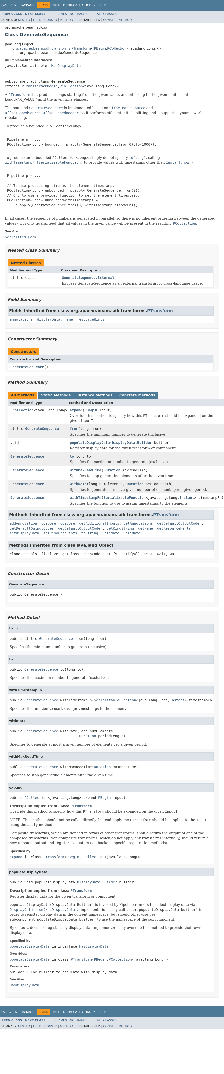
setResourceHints (60, 533)
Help (102, 5)
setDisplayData (24, 533)
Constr (50, 20)
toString (90, 533)
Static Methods (56, 395)
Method (66, 20)
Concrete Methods (138, 395)
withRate (78, 484)
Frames (61, 14)
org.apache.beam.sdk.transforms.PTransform (51, 48)
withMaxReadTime (86, 470)
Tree (56, 5)
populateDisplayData (90, 443)
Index (91, 5)
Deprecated (73, 5)
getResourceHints (174, 528)
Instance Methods (95, 395)
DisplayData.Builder (132, 443)
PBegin (100, 48)
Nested (24, 20)
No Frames (79, 14)
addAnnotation (23, 523)
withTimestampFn (86, 498)
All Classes (107, 14)
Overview (10, 5)
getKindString (120, 528)
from (74, 429)
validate (110, 533)
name (68, 319)
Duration (112, 470)
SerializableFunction (125, 498)
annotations (21, 319)
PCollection (117, 48)
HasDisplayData (66, 66)
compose (48, 523)
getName (145, 528)
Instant (187, 498)
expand (76, 410)
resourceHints (91, 319)
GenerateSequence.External (88, 278)
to (72, 456)
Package (27, 5)
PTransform (32, 86)
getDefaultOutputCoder (179, 523)
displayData (48, 319)
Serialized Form (20, 237)
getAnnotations (138, 523)
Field (37, 20)
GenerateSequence (27, 367)
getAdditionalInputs (99, 523)
